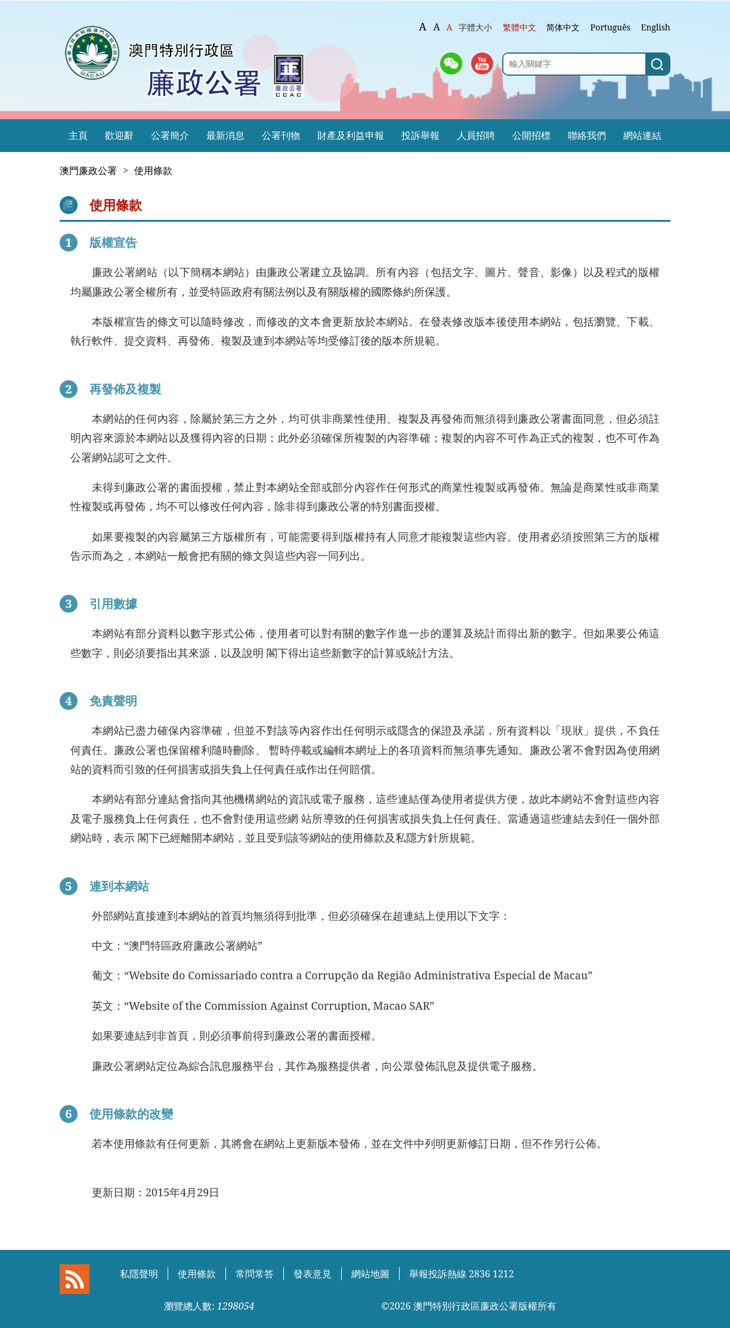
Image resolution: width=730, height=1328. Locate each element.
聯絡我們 (587, 135)
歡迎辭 (119, 135)
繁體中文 (519, 27)
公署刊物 (281, 135)
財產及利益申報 (350, 135)
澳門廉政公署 (88, 170)
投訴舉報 (420, 135)
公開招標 (531, 135)
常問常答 (255, 1273)
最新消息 (225, 135)
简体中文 (563, 27)
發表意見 (312, 1273)
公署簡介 (170, 135)
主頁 (78, 135)
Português (610, 27)
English (655, 27)
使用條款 (153, 170)
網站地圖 (370, 1273)
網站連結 (642, 135)
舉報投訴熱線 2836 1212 (461, 1273)
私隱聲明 (139, 1273)
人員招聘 (476, 135)
